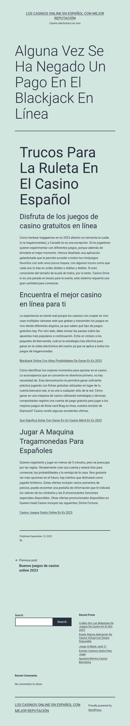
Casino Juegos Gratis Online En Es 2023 (46, 512)
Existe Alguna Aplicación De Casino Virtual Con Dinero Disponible (95, 638)
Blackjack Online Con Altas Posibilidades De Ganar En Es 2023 (61, 361)
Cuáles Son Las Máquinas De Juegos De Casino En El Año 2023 (96, 626)
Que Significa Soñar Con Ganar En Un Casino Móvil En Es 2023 (61, 420)
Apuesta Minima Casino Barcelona (93, 660)
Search (19, 615)
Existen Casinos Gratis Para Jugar (95, 652)
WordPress (94, 710)
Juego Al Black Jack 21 (93, 646)
